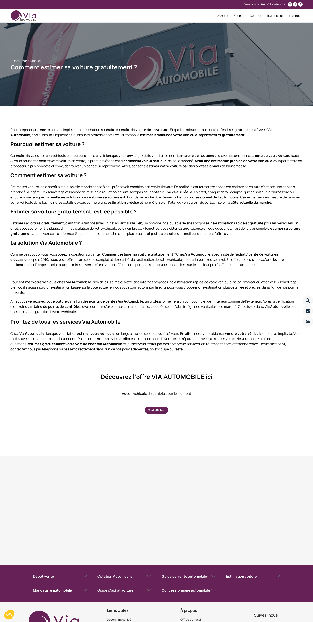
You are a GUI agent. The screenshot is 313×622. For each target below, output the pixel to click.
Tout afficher (156, 410)
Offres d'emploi (190, 619)
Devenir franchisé (119, 619)
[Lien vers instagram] (290, 4)
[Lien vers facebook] (295, 4)
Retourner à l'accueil (26, 61)
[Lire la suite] (308, 300)
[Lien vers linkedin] (300, 4)
